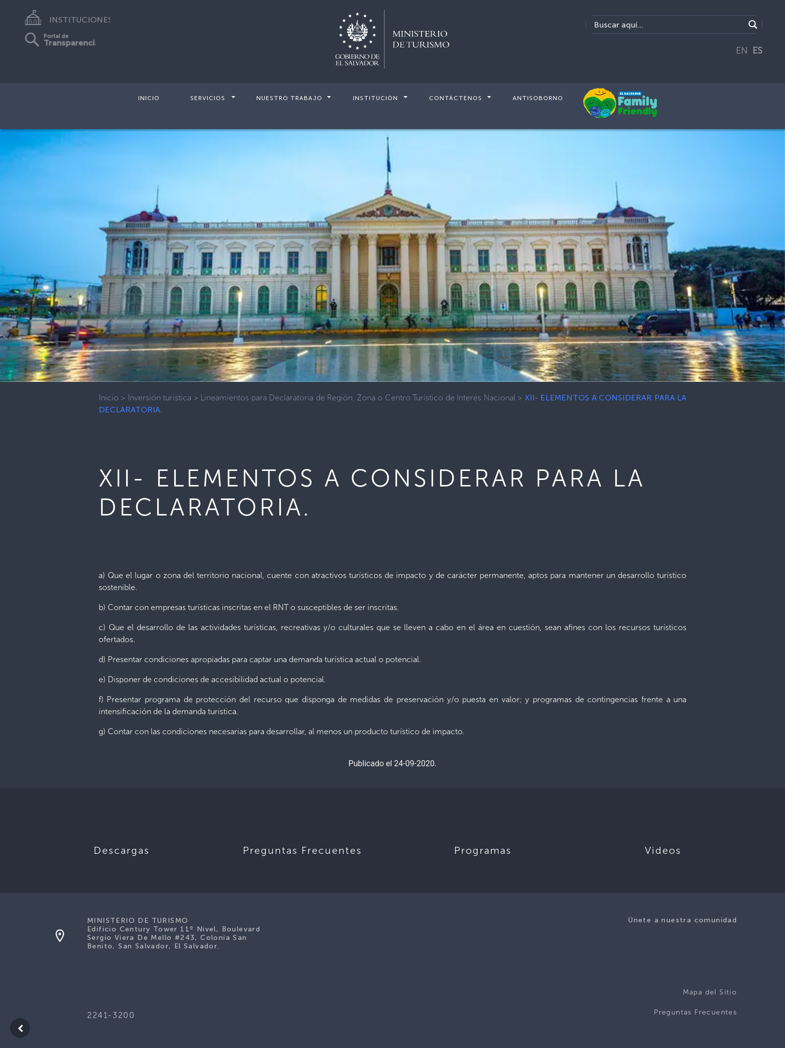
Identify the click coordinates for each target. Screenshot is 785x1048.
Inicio (149, 98)
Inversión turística (160, 397)
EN (742, 50)
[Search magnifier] (752, 24)
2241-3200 (111, 1015)
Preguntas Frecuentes (695, 1012)
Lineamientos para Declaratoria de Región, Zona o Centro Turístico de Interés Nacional (357, 397)
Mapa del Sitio (710, 992)
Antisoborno (538, 98)
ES (757, 50)
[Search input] (668, 24)
